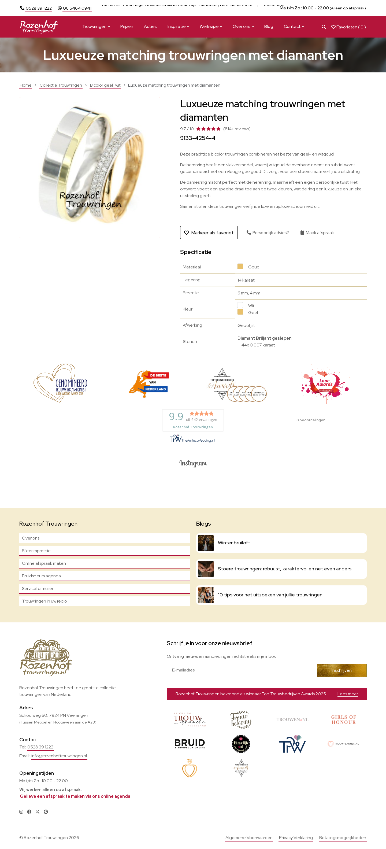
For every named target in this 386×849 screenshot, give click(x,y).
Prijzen (126, 26)
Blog (268, 26)
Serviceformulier (37, 588)
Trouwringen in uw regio (44, 601)
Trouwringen (94, 26)
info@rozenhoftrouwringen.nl (59, 756)
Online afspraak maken (44, 563)
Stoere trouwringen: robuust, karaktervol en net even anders (284, 569)
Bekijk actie (226, 8)
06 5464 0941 (77, 8)
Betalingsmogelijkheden (342, 837)
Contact (292, 26)
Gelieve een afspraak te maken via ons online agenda (75, 796)
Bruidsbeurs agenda (41, 576)
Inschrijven (342, 670)
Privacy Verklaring (296, 837)
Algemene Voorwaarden (249, 837)
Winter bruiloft (234, 543)
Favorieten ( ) (348, 27)
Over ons (241, 26)
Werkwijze (209, 26)
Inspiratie (177, 26)
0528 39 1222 (39, 8)
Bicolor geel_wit (105, 85)
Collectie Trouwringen (61, 85)
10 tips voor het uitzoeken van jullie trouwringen (270, 595)
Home (26, 85)
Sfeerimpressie (36, 550)
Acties (150, 26)
